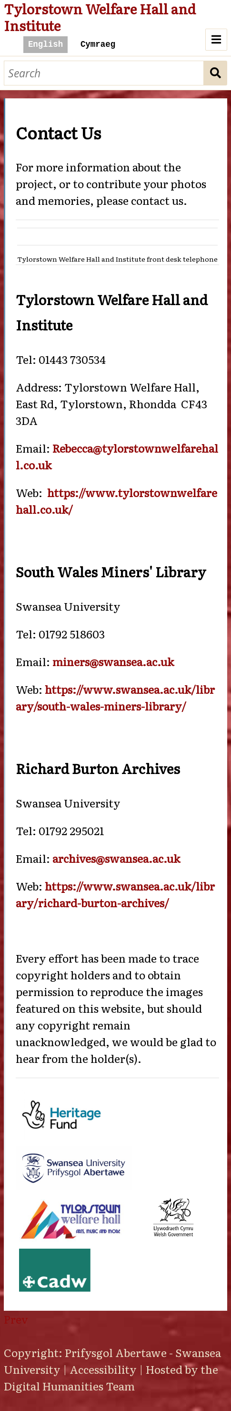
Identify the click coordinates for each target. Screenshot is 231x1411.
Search (215, 73)
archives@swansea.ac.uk (116, 858)
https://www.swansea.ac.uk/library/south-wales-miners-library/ (115, 697)
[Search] (104, 73)
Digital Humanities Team (69, 1386)
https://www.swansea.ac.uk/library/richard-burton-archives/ (115, 894)
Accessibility (103, 1369)
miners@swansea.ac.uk (113, 661)
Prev (16, 1319)
